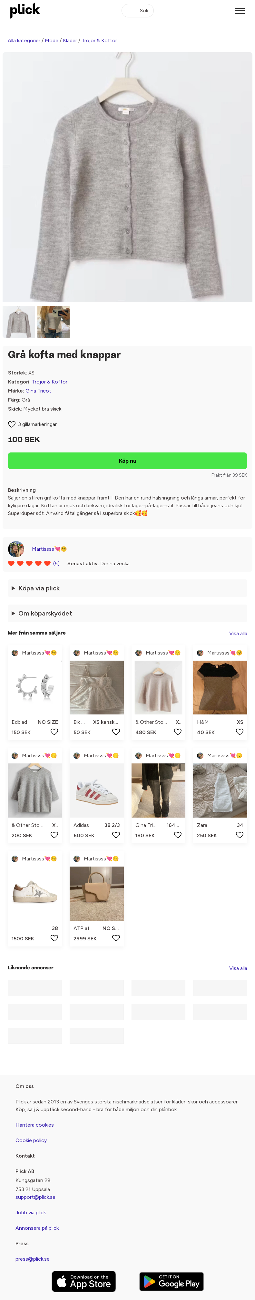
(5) (56, 563)
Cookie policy (31, 1140)
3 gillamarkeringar (37, 424)
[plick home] (25, 11)
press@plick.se (32, 1259)
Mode (51, 40)
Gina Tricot (38, 391)
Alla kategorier (24, 40)
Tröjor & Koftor (99, 40)
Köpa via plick (39, 588)
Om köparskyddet (45, 613)
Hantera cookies (34, 1125)
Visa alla (238, 633)
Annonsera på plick (37, 1228)
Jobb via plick (30, 1212)
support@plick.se (35, 1197)
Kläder (70, 40)
